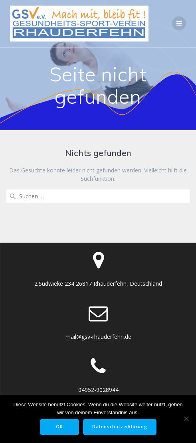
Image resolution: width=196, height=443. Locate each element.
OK (59, 426)
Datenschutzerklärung (119, 426)
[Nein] (186, 419)
